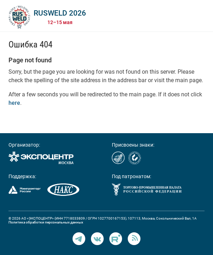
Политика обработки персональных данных (45, 222)
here (14, 103)
